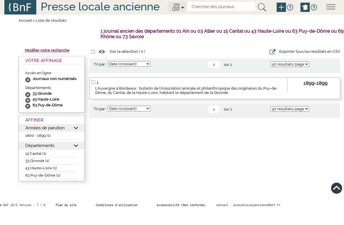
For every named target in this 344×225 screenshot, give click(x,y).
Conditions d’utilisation (117, 205)
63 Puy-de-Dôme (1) (42, 175)
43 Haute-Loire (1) (41, 168)
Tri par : (100, 64)
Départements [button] (39, 145)
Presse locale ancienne (100, 6)
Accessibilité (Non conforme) (181, 205)
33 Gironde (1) (37, 161)
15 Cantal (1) (35, 153)
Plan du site (66, 205)
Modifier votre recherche (47, 50)
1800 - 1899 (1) (38, 135)
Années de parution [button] (45, 127)
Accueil (25, 20)
